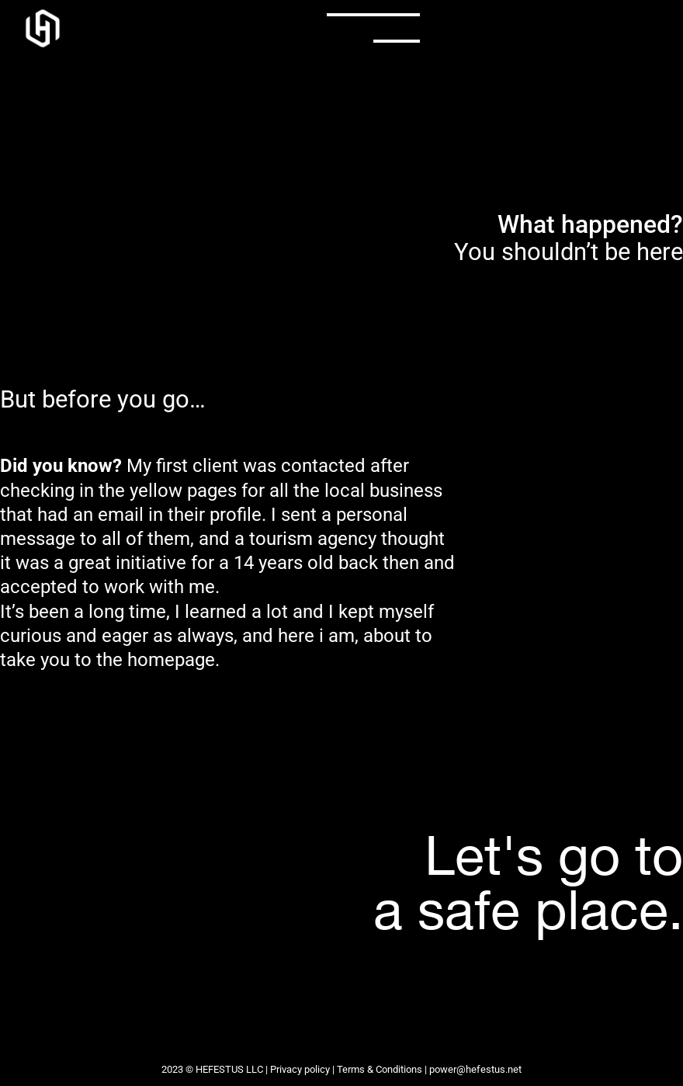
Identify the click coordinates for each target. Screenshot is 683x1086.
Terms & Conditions (379, 1069)
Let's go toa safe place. (528, 882)
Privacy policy (300, 1069)
